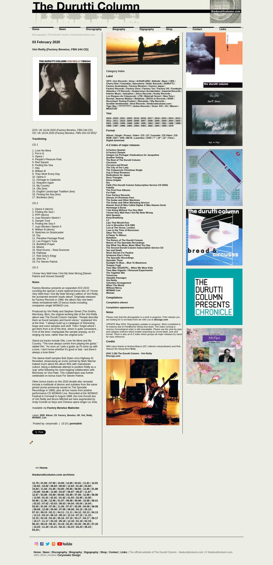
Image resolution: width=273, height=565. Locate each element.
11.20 (45, 527)
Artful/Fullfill (143, 81)
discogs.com (161, 319)
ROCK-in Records (156, 98)
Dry (108, 182)
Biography (119, 29)
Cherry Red (112, 83)
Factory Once (133, 88)
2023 (115, 118)
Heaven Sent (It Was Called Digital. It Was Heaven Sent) (136, 205)
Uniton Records (141, 106)
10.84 (35, 489)
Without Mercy (114, 288)
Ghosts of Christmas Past (120, 197)
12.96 (52, 500)
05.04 (79, 503)
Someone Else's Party (118, 255)
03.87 (62, 491)
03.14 (45, 515)
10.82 (45, 486)
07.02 (45, 503)
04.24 (35, 529)
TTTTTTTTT (124, 106)
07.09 (62, 509)
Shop (169, 29)
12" (164, 138)
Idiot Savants (113, 215)
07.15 (79, 515)
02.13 (86, 512)
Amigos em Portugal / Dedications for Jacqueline (132, 155)
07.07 (69, 506)
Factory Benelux (138, 86)
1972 (108, 81)
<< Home (41, 467)
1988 (108, 125)
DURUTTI (169, 83)
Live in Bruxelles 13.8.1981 (120, 225)
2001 (108, 123)
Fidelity (110, 187)
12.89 (86, 494)
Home (35, 29)
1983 (143, 125)
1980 (164, 125)
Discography (94, 29)
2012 (108, 120)
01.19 (79, 521)
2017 (150, 118)
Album (49, 415)
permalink (76, 423)
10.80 (61, 483)
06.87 (71, 491)
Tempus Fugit (113, 265)
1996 (136, 123)
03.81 (78, 483)
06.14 (54, 515)
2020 (42, 415)
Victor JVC (157, 106)
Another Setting (114, 157)
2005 (157, 120)
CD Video (167, 135)
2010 (122, 120)
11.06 (61, 506)
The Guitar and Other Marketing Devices (127, 202)
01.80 (44, 483)
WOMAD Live (113, 290)
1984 (136, 125)
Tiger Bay (111, 106)
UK (78, 415)
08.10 (44, 512)
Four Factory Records (118, 195)
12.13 (37, 515)
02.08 (78, 506)
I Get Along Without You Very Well (124, 210)
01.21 (54, 527)
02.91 (54, 497)
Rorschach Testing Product (121, 101)
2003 (170, 120)
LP (147, 135)
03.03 (54, 503)
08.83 (62, 486)
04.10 (79, 509)
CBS (171, 81)
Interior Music (113, 93)
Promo (127, 135)
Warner (173, 106)
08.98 (69, 500)
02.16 (44, 518)
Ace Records (120, 81)
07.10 (35, 512)
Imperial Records (171, 91)
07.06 (52, 506)
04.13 (95, 512)
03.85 (61, 489)
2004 (164, 120)
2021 (122, 118)
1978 (170, 125)
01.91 (45, 497)
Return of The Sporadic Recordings (125, 242)
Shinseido (143, 101)
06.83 (54, 486)
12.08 (45, 509)
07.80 (52, 483)
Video (136, 135)
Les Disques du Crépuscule (121, 96)
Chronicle (111, 162)
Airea (131, 81)
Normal (110, 98)
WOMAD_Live (39, 417)
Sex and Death (114, 250)
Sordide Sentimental (117, 103)
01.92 (62, 497)
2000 (115, 123)
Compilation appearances (120, 307)
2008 (136, 120)
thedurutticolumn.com (159, 103)
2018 (143, 118)
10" (159, 138)
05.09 (54, 509)
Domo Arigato (113, 180)
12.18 (71, 521)
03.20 (78, 524)
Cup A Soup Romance (118, 172)
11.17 (45, 521)
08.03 (62, 503)
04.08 (86, 506)
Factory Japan (156, 86)
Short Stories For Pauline (120, 252)
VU (166, 106)
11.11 (69, 512)
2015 (164, 118)
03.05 (35, 506)
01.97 (61, 500)
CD (55, 415)
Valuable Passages (116, 278)
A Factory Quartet (115, 150)
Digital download (115, 140)
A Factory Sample (115, 152)
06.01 (95, 500)
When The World (115, 285)
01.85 (52, 489)
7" (154, 138)
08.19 (44, 524)
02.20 (69, 524)
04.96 (35, 500)
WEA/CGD (111, 108)
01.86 (95, 489)
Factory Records (115, 88)
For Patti (110, 192)
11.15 (87, 515)
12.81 (95, 483)
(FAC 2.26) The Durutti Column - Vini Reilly (129, 353)
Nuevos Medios (124, 98)
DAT (115, 138)
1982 (150, 125)
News (62, 29)
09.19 (52, 524)
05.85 (69, 489)
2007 (143, 120)
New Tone (168, 96)
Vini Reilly (111, 280)
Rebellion (111, 237)
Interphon (128, 93)
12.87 (35, 494)
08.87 (79, 491)
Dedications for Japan (118, 175)
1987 (115, 125)
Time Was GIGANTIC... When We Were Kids (129, 268)
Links (222, 29)
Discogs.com (113, 356)
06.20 (86, 524)
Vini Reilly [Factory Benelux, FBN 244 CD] (60, 49)
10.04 (87, 503)
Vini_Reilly (86, 415)
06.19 (35, 524)
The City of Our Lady (117, 167)
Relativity (139, 98)
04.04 (71, 503)
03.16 (52, 518)
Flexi (170, 138)
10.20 (37, 527)
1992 (157, 123)
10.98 (86, 500)
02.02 (37, 503)
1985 (129, 125)
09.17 (95, 518)
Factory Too (148, 88)
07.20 (95, 524)
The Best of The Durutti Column (123, 160)
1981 (157, 125)
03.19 (87, 521)
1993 (150, 123)
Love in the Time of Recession (122, 230)
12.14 (71, 515)
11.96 (44, 500)
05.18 (62, 521)
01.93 (71, 497)
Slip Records (157, 101)
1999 (122, 123)
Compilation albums (117, 302)
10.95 (87, 497)
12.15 (35, 518)
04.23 (79, 527)
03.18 (54, 521)
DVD (149, 138)
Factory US (163, 88)
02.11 (52, 512)
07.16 (69, 518)
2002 (177, 120)
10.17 (37, 521)
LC (107, 220)
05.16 (61, 518)
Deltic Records (154, 83)
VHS (122, 138)
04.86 (45, 491)
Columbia (125, 83)
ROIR (170, 98)
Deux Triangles (114, 177)
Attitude (156, 81)
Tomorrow (111, 275)
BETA (129, 138)
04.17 (86, 518)
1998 (129, 123)
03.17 (78, 518)
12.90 (37, 497)
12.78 (35, 483)
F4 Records (124, 91)
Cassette (155, 135)
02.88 (44, 494)
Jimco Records (143, 93)
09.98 (78, 500)
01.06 (44, 506)
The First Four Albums (118, 190)
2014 (170, 118)
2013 (177, 118)
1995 (143, 123)
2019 (136, 118)
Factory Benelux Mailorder (63, 407)
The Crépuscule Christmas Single (124, 170)
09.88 (61, 494)
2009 (129, 120)
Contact (197, 29)
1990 (170, 123)
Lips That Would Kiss (117, 222)
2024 (108, 118)
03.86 (37, 491)
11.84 (44, 489)
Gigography (146, 29)
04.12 (78, 512)
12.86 (54, 491)
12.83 (71, 486)
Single (118, 135)
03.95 (79, 497)
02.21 (62, 527)
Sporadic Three (114, 260)
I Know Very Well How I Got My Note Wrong (129, 212)
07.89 (78, 494)
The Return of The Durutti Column (124, 240)
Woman (110, 293)
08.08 (37, 509)
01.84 (79, 486)
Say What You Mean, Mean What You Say (128, 245)
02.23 (71, 527)
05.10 (87, 509)
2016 (157, 118)
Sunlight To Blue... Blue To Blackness (126, 263)
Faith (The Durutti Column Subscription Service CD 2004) (137, 185)
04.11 (61, 512)
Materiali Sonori (152, 96)
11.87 (87, 491)
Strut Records (137, 103)
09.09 (71, 509)
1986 (122, 125)
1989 (177, 123)
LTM (140, 96)
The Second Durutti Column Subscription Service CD (134, 247)
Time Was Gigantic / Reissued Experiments (129, 270)
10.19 (61, 524)
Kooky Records (161, 93)
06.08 (95, 506)
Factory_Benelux (67, 415)
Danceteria (138, 83)
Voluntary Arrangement (118, 283)
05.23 (87, 527)
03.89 (69, 494)
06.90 (95, 494)
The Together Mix (115, 273)
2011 (115, 120)
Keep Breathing (114, 217)
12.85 (86, 489)
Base (164, 81)
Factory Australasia (116, 86)
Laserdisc (139, 138)
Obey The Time (114, 232)
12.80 (69, 483)
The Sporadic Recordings (120, 257)
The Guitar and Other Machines (123, 200)
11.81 (86, 483)
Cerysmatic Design (68, 555)
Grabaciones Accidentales (146, 91)
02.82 (37, 486)
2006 (150, 120)
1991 (164, 123)
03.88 (52, 494)
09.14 (62, 515)
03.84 (87, 486)
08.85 (78, 489)
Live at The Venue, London (120, 227)
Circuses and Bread (117, 165)
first (132, 349)
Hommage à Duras (116, 207)
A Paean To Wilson (116, 235)
